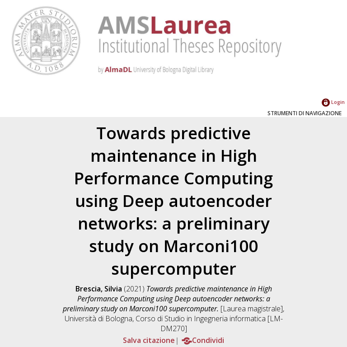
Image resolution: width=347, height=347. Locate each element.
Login (333, 101)
